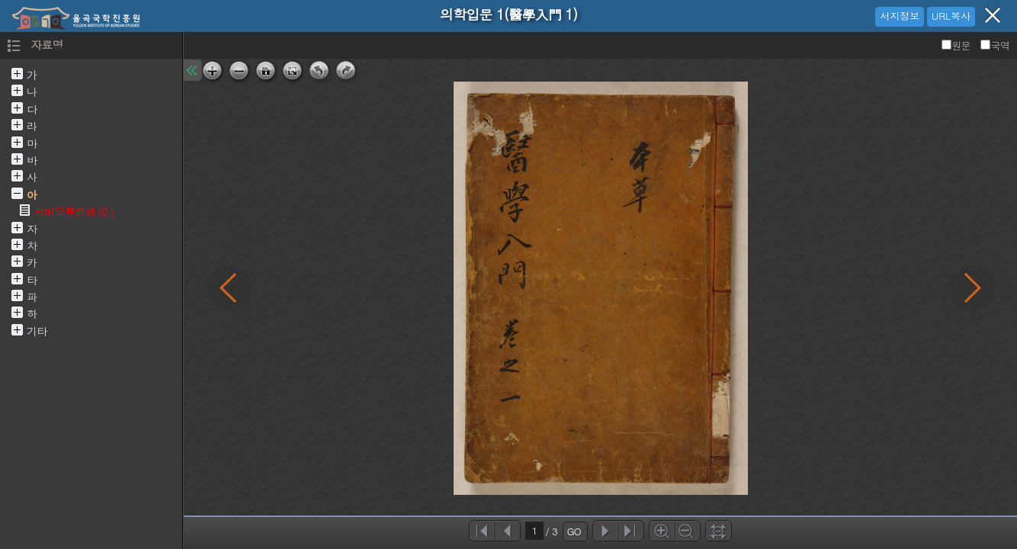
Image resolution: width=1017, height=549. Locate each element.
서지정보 (899, 15)
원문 (957, 45)
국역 (994, 45)
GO (574, 531)
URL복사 (951, 15)
